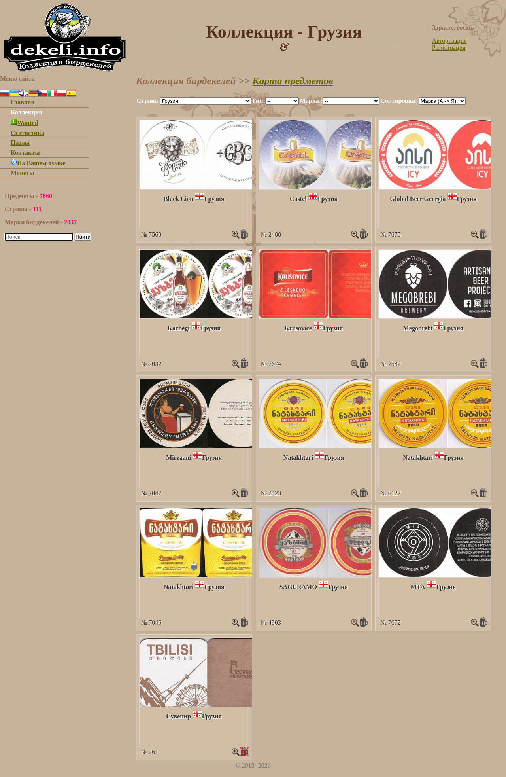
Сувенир (178, 716)
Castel (298, 198)
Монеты (22, 173)
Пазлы (20, 142)
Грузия (214, 198)
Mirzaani (178, 457)
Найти (83, 237)
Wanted (24, 122)
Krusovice (298, 328)
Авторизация (449, 40)
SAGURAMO (298, 587)
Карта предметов (292, 81)
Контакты (25, 152)
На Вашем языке (38, 163)
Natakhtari (298, 457)
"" (205, 101)
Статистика (27, 132)
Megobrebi (417, 328)
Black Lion (178, 198)
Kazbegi (179, 328)
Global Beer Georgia (418, 198)
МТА (418, 587)
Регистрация (449, 47)
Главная (22, 102)
